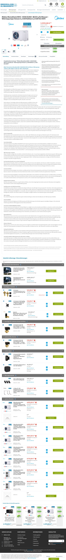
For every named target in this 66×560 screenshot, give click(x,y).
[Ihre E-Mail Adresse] (55, 541)
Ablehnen (48, 556)
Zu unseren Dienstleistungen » (47, 103)
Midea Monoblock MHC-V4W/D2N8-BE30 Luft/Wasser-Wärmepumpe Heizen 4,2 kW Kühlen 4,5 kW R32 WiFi (19, 404)
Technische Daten (15, 56)
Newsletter (35, 541)
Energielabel (52, 56)
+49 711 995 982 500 (8, 544)
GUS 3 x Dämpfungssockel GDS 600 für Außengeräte (18, 379)
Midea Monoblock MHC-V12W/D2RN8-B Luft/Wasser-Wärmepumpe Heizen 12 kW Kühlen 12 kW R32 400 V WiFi (19, 438)
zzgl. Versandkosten (48, 28)
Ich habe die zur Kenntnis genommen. (56, 544)
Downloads (23, 56)
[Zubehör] (54, 9)
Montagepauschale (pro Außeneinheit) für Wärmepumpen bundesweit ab (19, 279)
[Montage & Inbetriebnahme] (43, 9)
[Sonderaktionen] (61, 9)
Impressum (35, 545)
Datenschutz (36, 543)
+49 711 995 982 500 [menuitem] (52, 0)
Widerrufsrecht (20, 542)
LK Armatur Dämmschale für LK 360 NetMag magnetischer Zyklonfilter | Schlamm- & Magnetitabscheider (19, 356)
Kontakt (35, 539)
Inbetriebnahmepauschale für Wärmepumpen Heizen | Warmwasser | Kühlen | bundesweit (19, 269)
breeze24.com (7, 543)
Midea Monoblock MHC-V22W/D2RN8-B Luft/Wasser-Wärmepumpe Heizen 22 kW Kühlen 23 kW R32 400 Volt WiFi (19, 472)
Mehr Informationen (32, 558)
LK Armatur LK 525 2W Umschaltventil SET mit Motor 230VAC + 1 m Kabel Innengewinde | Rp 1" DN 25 (19, 326)
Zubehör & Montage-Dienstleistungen (52, 46)
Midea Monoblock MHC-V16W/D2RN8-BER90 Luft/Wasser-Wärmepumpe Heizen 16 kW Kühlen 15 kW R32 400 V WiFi (19, 461)
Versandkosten (30, 549)
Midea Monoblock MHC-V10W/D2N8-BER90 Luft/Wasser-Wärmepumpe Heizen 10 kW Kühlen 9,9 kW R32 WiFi (19, 426)
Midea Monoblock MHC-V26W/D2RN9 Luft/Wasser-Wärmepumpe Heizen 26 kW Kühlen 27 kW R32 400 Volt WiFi (19, 483)
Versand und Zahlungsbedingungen (22, 538)
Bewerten (49, 37)
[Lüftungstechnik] (22, 9)
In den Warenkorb (58, 292)
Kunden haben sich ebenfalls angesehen (11, 503)
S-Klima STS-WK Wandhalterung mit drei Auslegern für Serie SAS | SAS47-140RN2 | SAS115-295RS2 (18, 390)
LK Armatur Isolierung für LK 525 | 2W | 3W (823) (19, 365)
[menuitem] (34, 6)
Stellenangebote (36, 535)
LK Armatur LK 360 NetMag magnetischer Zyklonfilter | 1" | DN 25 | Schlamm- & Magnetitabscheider (19, 303)
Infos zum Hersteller (43, 56)
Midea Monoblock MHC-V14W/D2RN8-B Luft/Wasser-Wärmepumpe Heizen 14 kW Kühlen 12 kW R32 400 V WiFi (19, 449)
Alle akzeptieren (59, 556)
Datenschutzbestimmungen (57, 543)
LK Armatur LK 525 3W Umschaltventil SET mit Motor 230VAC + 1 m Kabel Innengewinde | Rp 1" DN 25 (19, 342)
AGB (18, 544)
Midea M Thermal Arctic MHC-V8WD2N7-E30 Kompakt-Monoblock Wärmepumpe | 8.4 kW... (10, 519)
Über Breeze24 (36, 537)
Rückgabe (19, 540)
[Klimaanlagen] (4, 9)
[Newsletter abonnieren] (62, 541)
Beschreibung (6, 56)
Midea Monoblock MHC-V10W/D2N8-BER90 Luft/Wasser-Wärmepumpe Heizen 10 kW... (50, 520)
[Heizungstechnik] (31, 9)
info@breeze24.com (8, 541)
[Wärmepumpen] (12, 9)
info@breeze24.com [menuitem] (41, 0)
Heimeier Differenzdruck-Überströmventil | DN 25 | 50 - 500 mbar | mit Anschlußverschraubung (20, 314)
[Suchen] (45, 5)
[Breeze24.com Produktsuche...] (34, 5)
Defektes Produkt (21, 535)
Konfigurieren (52, 271)
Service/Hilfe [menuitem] (61, 0)
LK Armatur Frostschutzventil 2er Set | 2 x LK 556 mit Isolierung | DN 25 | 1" (19, 292)
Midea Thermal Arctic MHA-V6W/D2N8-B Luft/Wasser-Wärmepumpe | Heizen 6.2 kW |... (30, 520)
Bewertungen (32, 56)
